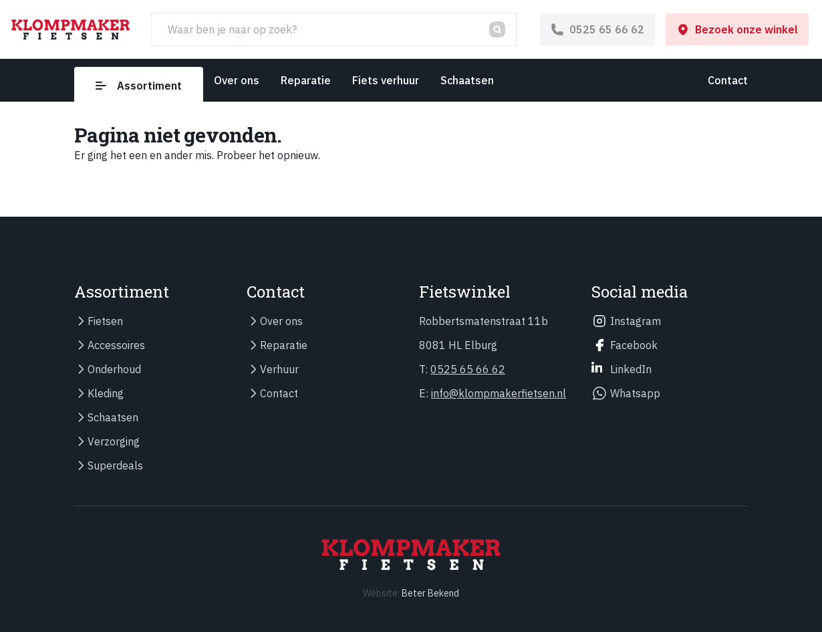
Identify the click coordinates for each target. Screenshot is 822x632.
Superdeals (115, 465)
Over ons (236, 80)
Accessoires (116, 345)
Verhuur (279, 369)
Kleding (106, 393)
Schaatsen (467, 80)
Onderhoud (114, 369)
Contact (728, 80)
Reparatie (306, 80)
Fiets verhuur (385, 80)
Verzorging (114, 441)
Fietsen (105, 321)
